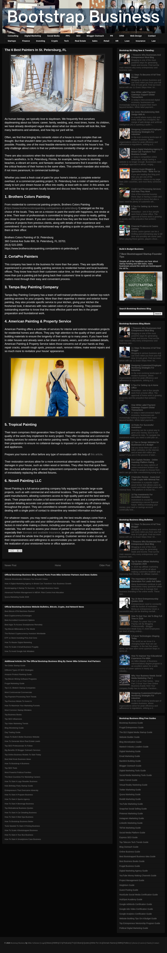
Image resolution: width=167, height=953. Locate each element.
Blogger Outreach (95, 36)
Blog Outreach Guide (128, 847)
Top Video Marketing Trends (16, 723)
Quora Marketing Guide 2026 (17, 597)
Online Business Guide (129, 852)
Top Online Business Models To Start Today (23, 755)
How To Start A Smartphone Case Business (23, 839)
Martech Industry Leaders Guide (133, 747)
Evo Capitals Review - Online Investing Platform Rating (144, 461)
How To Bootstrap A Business (17, 763)
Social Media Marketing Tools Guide (135, 775)
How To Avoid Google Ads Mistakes (19, 651)
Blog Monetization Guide (130, 742)
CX (60, 943)
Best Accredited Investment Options (20, 620)
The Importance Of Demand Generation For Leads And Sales (146, 580)
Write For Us (96, 943)
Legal (43, 943)
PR (111, 36)
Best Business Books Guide (131, 861)
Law (154, 41)
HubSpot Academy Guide (130, 899)
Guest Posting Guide (128, 890)
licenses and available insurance (41, 532)
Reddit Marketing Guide (130, 799)
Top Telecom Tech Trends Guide (133, 842)
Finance (26, 41)
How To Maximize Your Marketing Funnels (22, 705)
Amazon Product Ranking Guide (18, 674)
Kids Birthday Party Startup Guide (19, 786)
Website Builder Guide (129, 737)
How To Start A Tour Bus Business (19, 835)
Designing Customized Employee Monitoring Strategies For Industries (146, 132)
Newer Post (10, 565)
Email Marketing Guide (129, 756)
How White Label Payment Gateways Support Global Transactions (143, 94)
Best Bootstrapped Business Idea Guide (137, 856)
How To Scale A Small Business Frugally (21, 647)
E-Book (79, 943)
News (49, 943)
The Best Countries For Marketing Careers (22, 777)
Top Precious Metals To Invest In (18, 701)
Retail (106, 41)
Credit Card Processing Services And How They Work (146, 190)
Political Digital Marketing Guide (133, 928)
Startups (12, 41)
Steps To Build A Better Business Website (22, 737)
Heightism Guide (126, 885)
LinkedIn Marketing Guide (131, 823)
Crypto (54, 41)
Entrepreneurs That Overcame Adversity (21, 790)
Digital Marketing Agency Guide (133, 871)
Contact (152, 36)
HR (116, 41)
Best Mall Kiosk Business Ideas (18, 759)
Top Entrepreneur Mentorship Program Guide (139, 923)
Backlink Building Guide (130, 761)
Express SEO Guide (128, 837)
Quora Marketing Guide (130, 794)
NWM (55, 943)
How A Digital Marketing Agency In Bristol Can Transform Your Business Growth (38, 583)
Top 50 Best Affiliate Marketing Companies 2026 (145, 562)
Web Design (136, 36)
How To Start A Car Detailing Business (21, 812)
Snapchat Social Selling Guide (133, 809)
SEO (78, 36)
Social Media (53, 36)
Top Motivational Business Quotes (19, 808)
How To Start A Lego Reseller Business (21, 781)
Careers (142, 943)
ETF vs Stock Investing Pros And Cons (21, 638)
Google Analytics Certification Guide (135, 914)
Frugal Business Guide (129, 866)
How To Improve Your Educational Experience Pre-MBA (146, 657)
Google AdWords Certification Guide (135, 904)
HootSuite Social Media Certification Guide (138, 894)
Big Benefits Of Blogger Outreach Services (22, 750)
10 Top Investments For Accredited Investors (142, 495)
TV (73, 943)
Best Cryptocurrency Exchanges (18, 616)
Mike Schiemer (33, 943)
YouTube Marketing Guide (131, 804)
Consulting (13, 36)
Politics (127, 943)
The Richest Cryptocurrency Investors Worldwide (25, 633)
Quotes (86, 943)
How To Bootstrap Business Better (19, 821)
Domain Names (109, 943)
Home (58, 565)
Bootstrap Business (17, 943)
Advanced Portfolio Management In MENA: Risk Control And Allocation (34, 592)
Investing (40, 41)
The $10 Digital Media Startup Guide (135, 732)
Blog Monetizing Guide (14, 728)
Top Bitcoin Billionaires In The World (20, 629)
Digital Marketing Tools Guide (132, 770)
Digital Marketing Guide (130, 751)
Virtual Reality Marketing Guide (133, 785)
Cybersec (134, 943)
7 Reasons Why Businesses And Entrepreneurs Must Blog (146, 56)
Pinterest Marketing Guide (131, 813)
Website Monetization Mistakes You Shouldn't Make (26, 579)
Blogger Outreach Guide (130, 766)
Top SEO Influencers (13, 719)
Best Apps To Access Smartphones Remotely (23, 625)
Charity (149, 943)
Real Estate (80, 41)
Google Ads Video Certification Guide (136, 909)
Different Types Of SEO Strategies (19, 670)
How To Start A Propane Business (19, 795)
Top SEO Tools (11, 768)
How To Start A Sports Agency (17, 799)
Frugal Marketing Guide (14, 683)
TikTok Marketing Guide (130, 828)
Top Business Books (13, 715)
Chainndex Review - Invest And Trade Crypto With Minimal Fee (145, 478)
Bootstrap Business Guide (131, 723)
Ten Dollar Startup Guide (15, 665)
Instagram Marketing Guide (131, 818)
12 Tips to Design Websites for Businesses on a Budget (145, 443)
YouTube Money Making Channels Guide (137, 875)
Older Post (104, 565)
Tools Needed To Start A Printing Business (22, 826)
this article (96, 454)
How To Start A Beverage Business (19, 804)
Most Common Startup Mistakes (18, 710)
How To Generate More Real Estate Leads (22, 741)
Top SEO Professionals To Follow (19, 746)
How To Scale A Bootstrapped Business (21, 830)
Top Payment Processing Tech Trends (20, 697)
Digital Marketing (33, 36)
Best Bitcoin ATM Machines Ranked (20, 611)
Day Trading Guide (12, 732)
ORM (121, 36)
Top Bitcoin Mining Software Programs (21, 679)
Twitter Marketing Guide (130, 789)
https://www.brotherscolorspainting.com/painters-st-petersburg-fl (42, 208)
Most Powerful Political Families (18, 772)
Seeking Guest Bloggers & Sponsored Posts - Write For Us (145, 170)
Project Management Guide (131, 880)
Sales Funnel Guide (128, 780)
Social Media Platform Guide (132, 832)
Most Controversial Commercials (18, 692)
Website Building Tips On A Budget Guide (138, 918)
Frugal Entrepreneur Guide (131, 727)
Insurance (140, 41)
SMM (120, 943)
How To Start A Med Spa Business (19, 817)
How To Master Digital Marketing (18, 642)
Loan (127, 41)
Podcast (66, 943)
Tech (66, 41)
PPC (68, 36)
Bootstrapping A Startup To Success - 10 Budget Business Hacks (32, 588)
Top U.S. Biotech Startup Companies (20, 688)
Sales (94, 41)
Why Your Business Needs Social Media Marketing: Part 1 (146, 676)
